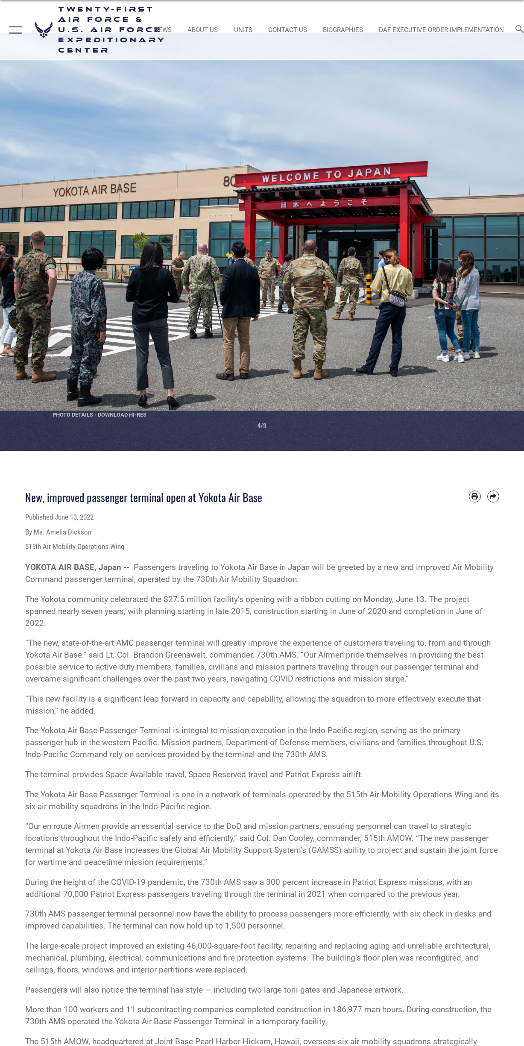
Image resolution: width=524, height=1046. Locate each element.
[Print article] (475, 496)
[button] (14, 30)
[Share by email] (493, 496)
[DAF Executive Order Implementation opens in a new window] (441, 30)
